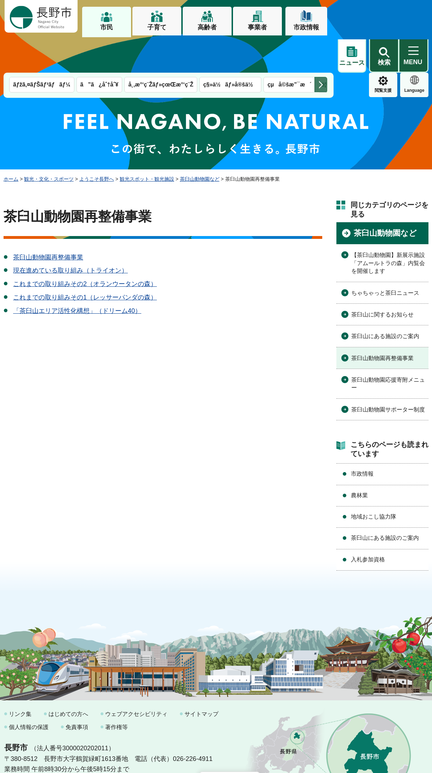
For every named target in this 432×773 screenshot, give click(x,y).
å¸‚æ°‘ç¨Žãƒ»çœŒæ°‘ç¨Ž (160, 49)
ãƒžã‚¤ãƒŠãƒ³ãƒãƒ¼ (41, 49)
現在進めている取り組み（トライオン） (70, 234)
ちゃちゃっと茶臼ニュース (385, 257)
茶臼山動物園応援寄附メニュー (388, 347)
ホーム (11, 143)
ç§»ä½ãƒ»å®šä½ (230, 49)
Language (383, 54)
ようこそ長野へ (96, 143)
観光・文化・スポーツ (49, 143)
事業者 (257, 27)
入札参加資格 (368, 523)
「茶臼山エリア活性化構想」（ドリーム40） (77, 274)
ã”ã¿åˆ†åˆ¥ (99, 49)
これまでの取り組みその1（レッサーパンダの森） (85, 261)
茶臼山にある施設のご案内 (385, 300)
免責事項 (77, 691)
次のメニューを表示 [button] (320, 48)
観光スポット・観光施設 (147, 143)
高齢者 (207, 27)
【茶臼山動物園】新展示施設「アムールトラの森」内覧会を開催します (388, 227)
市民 (106, 27)
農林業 (359, 459)
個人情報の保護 (29, 691)
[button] (384, 16)
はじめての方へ (68, 678)
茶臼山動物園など (200, 143)
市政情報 (306, 27)
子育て (156, 27)
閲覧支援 (351, 54)
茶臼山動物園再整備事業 (48, 221)
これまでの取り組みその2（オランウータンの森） (85, 248)
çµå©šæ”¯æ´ (289, 49)
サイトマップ (201, 678)
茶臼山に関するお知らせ (382, 278)
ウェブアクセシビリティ (136, 678)
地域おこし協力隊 (373, 480)
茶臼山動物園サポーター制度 (388, 373)
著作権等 (116, 691)
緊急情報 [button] (414, 53)
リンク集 (20, 678)
